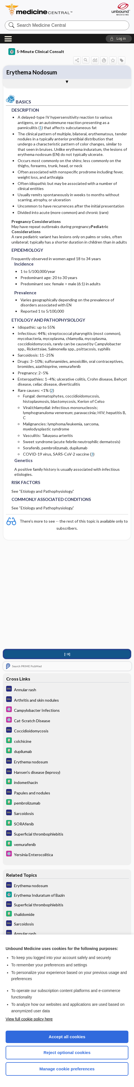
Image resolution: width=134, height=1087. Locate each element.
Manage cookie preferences (67, 1068)
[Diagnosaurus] (67, 689)
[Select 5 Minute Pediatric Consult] (67, 710)
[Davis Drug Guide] (67, 741)
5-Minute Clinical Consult (36, 51)
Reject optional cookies (67, 1052)
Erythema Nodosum (31, 72)
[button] (119, 38)
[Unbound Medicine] (120, 9)
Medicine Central (49, 9)
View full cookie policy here (29, 1019)
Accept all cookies (67, 1036)
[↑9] (67, 654)
